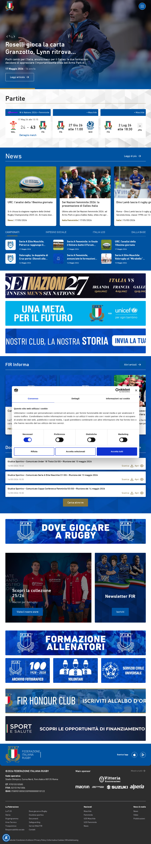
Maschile (87, 811)
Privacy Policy (40, 840)
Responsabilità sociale (14, 829)
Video (135, 815)
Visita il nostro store (27, 611)
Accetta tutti (117, 451)
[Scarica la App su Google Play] (143, 755)
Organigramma (11, 818)
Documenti (33, 818)
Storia (7, 815)
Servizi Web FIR (35, 826)
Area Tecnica (10, 822)
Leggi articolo (19, 77)
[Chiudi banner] (136, 390)
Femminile (88, 815)
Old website (10, 840)
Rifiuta (34, 451)
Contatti (32, 829)
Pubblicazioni (139, 818)
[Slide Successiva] (14, 36)
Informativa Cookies (55, 840)
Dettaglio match (28, 135)
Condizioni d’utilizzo (24, 840)
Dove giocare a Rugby (38, 811)
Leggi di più (132, 156)
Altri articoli (132, 364)
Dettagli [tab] (76, 398)
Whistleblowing (71, 840)
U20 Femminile (90, 822)
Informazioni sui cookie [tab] (118, 398)
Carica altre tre (75, 502)
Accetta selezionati (75, 451)
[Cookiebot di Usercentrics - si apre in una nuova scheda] (117, 390)
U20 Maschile (89, 818)
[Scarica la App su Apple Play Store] (134, 755)
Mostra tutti (138, 771)
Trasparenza (10, 826)
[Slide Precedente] (7, 36)
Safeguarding (34, 822)
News (86, 826)
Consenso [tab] (33, 398)
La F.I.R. (8, 811)
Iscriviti (120, 611)
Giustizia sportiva (36, 815)
